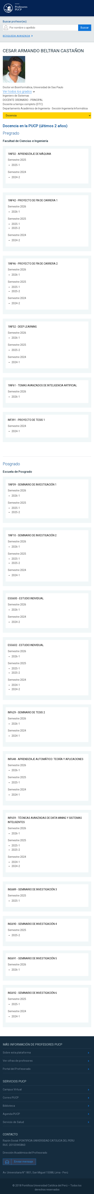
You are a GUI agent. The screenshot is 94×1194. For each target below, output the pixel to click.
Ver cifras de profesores (18, 1060)
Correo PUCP (11, 1097)
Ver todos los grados (17, 91)
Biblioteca (9, 1105)
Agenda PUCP (11, 1113)
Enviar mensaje (23, 1161)
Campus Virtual (12, 1089)
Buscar (85, 27)
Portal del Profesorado (17, 1068)
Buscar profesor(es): (15, 21)
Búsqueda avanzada (16, 35)
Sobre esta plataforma (17, 1052)
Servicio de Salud (13, 1122)
